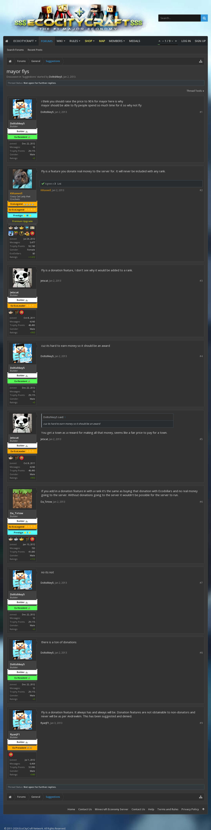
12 (34, 147)
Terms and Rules (167, 809)
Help (151, 809)
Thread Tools (195, 91)
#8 (201, 652)
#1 (201, 112)
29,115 (32, 150)
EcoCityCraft (23, 41)
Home (71, 809)
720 (33, 548)
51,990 (32, 767)
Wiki (60, 41)
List (59, 183)
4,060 (32, 321)
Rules (74, 41)
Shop (88, 41)
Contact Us (85, 809)
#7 (201, 582)
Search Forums (15, 49)
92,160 (32, 246)
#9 (201, 722)
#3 (201, 280)
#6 (201, 501)
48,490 (32, 325)
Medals (134, 41)
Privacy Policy (190, 809)
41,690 (32, 551)
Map (102, 41)
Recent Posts (35, 49)
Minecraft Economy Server (111, 809)
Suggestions (29, 76)
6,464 (32, 763)
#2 (201, 190)
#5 (201, 439)
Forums (47, 41)
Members (115, 41)
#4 (201, 356)
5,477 (32, 242)
